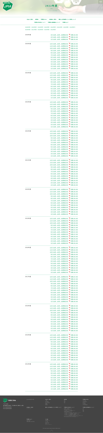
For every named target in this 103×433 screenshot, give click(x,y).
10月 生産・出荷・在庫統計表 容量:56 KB (64, 194)
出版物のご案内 (52, 19)
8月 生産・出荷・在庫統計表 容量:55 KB (64, 169)
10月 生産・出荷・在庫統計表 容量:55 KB (64, 106)
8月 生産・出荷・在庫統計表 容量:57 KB (64, 227)
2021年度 (59, 27)
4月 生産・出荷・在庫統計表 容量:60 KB (64, 294)
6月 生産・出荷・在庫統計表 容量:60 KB (64, 290)
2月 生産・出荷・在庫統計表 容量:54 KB (64, 37)
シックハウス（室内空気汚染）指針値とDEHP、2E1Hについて (72, 415)
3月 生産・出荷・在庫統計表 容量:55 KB (64, 180)
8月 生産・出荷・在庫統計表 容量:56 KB (64, 52)
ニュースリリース (30, 399)
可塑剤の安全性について (39, 22)
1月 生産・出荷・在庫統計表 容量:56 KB (64, 185)
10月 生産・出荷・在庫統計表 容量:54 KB (64, 48)
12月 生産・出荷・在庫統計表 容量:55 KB (64, 102)
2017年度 (34, 29)
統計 (64, 402)
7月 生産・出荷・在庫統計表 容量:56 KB (64, 200)
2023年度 (46, 27)
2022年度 (53, 27)
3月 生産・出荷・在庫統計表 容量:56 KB (64, 209)
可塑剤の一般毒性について (68, 408)
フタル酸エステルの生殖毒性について (69, 410)
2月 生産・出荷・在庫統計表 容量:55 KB (64, 241)
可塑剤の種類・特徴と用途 (30, 421)
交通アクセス (47, 423)
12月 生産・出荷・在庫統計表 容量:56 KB (64, 189)
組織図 (46, 403)
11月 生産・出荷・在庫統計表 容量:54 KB (64, 46)
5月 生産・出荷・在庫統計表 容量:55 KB (64, 176)
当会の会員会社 (47, 402)
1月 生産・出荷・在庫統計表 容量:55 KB (64, 39)
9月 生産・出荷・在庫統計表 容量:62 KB (64, 254)
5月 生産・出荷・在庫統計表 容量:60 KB (64, 292)
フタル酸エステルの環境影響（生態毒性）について (71, 414)
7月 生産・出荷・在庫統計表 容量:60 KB (64, 288)
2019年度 (72, 27)
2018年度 (27, 29)
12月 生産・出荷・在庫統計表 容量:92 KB (64, 218)
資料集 (36, 19)
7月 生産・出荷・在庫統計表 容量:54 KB (64, 55)
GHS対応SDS (85, 401)
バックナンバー (29, 408)
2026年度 (27, 27)
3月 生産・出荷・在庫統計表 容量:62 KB (64, 268)
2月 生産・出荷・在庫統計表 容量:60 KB (64, 270)
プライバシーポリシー (48, 424)
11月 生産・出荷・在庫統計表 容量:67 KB (64, 279)
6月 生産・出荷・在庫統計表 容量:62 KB (64, 261)
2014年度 (53, 29)
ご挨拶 (46, 400)
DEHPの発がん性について (68, 409)
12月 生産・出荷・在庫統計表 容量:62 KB (64, 247)
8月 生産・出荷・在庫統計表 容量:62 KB (64, 256)
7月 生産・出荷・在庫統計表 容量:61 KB (64, 113)
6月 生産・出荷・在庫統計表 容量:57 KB (64, 232)
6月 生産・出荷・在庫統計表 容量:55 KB (64, 115)
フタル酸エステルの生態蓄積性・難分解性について (71, 413)
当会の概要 (47, 401)
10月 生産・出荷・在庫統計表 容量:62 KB (64, 252)
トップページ (48, 10)
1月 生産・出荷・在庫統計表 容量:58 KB (64, 272)
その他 (46, 419)
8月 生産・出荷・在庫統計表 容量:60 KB (64, 285)
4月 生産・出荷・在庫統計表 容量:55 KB (64, 120)
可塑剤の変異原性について (68, 411)
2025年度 (34, 27)
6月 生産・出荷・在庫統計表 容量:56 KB (64, 203)
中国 (83, 411)
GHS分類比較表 (85, 404)
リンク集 (46, 421)
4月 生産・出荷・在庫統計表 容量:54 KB (64, 61)
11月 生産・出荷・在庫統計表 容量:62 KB (64, 250)
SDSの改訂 (84, 400)
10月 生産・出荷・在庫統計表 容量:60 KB (64, 281)
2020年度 (65, 27)
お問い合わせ (47, 422)
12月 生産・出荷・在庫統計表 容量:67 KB (64, 276)
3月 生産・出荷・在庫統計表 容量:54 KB (64, 35)
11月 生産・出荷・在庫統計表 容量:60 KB (64, 308)
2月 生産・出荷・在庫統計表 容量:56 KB (64, 182)
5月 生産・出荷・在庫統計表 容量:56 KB (64, 205)
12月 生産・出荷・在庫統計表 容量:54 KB (64, 43)
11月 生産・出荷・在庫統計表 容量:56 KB (64, 191)
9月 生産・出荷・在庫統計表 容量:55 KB (64, 108)
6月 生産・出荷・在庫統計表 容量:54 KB (64, 57)
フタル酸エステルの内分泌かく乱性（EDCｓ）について (72, 412)
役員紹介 (46, 404)
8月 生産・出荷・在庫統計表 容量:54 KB (64, 82)
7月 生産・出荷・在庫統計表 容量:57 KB (64, 229)
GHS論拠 (84, 403)
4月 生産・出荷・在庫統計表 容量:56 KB (64, 207)
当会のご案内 (30, 19)
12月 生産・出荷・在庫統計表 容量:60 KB (64, 306)
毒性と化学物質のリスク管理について (67, 19)
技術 (64, 401)
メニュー (101, 2)
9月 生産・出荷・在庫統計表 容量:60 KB (64, 283)
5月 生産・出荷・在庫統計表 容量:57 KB (64, 234)
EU (83, 409)
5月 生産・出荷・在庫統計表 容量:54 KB (64, 59)
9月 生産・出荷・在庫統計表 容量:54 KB (64, 50)
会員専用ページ (47, 420)
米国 (83, 410)
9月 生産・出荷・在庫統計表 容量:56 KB (64, 196)
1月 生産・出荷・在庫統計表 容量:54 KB (64, 68)
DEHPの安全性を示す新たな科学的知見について (71, 416)
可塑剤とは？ (65, 22)
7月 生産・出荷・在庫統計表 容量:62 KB (64, 259)
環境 (64, 400)
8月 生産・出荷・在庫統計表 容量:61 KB (64, 111)
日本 (83, 408)
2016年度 (40, 29)
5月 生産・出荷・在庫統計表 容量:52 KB (64, 263)
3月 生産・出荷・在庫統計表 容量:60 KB (64, 297)
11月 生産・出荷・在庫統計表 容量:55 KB (64, 104)
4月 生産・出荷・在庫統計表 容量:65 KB (64, 265)
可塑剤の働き (28, 420)
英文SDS (84, 402)
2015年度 (46, 29)
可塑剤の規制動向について (54, 22)
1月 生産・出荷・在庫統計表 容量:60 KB (64, 301)
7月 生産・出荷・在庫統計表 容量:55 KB (64, 171)
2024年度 (40, 27)
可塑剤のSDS (44, 19)
